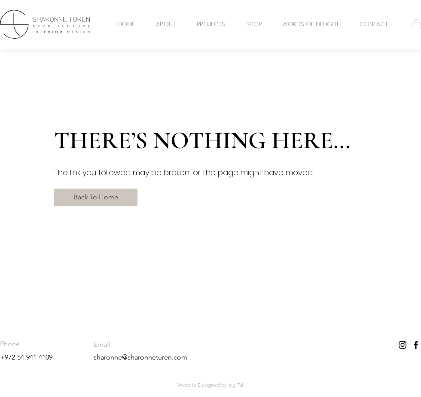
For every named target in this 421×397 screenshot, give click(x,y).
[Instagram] (402, 345)
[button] (416, 24)
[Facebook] (416, 345)
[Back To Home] (95, 197)
